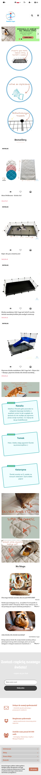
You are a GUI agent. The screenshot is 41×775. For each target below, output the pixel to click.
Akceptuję (33, 769)
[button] (36, 2)
